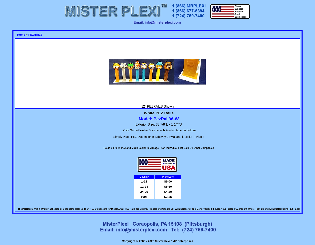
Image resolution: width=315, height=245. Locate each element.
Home (21, 34)
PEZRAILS (35, 34)
